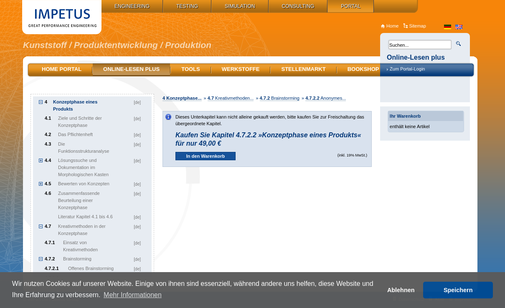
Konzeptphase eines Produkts (75, 105)
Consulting (298, 6)
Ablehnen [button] (401, 290)
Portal (350, 6)
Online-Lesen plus (131, 69)
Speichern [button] (458, 290)
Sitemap (417, 25)
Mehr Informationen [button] (133, 294)
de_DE (447, 27)
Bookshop (363, 69)
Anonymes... (325, 98)
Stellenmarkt (303, 69)
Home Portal (61, 69)
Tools (190, 69)
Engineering (132, 6)
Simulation (240, 6)
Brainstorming (279, 98)
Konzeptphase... (182, 98)
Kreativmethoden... (231, 98)
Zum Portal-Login (407, 68)
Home (392, 25)
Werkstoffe (241, 69)
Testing (187, 6)
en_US (458, 27)
